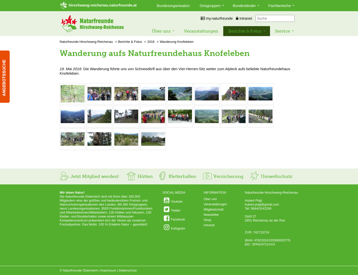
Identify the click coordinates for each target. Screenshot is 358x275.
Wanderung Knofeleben (177, 42)
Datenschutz (128, 270)
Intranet (244, 18)
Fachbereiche (279, 5)
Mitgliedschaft (213, 209)
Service (282, 31)
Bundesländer (244, 5)
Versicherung (222, 176)
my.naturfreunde (217, 18)
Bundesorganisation (173, 5)
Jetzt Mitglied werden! (89, 176)
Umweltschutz (271, 176)
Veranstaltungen (201, 31)
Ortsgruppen (210, 5)
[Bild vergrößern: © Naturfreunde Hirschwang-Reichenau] (73, 102)
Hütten (139, 176)
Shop (207, 220)
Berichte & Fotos (245, 31)
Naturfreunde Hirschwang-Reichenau (86, 42)
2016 (150, 42)
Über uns (161, 31)
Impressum (108, 270)
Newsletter (211, 215)
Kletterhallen (176, 176)
